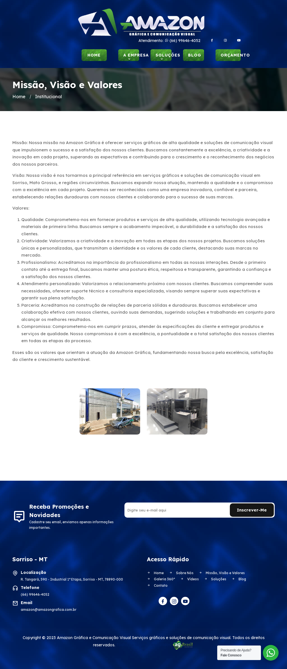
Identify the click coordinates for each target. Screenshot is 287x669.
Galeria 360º (161, 579)
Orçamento (231, 55)
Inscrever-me (252, 510)
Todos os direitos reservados (155, 644)
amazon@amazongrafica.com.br (49, 609)
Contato (157, 585)
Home (94, 55)
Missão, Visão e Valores (222, 573)
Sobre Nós (181, 573)
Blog (194, 55)
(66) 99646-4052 (35, 594)
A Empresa (131, 55)
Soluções (164, 55)
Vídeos (189, 579)
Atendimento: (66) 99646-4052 (169, 40)
